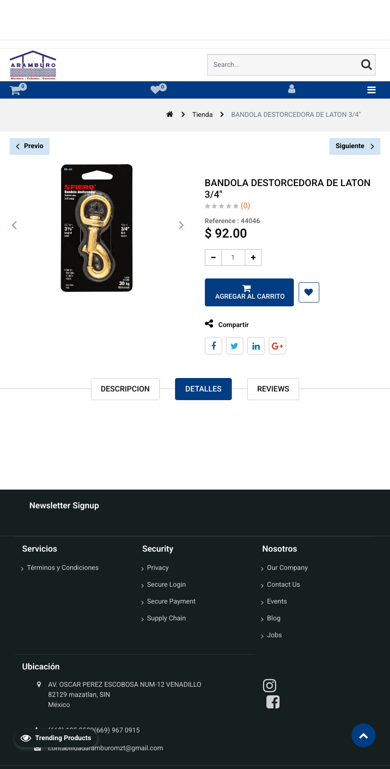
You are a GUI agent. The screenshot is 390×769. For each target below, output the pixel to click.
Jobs (274, 635)
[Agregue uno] (246, 257)
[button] (302, 292)
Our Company (287, 568)
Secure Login (166, 585)
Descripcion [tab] (125, 388)
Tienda (202, 115)
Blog (273, 618)
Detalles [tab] (203, 388)
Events (277, 601)
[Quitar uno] (206, 257)
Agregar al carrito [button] (242, 297)
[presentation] (14, 225)
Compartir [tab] (220, 324)
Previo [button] (29, 146)
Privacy (158, 568)
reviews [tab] (273, 388)
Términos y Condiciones (63, 568)
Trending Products (56, 737)
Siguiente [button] (355, 146)
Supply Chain (166, 618)
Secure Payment (171, 601)
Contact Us (283, 585)
